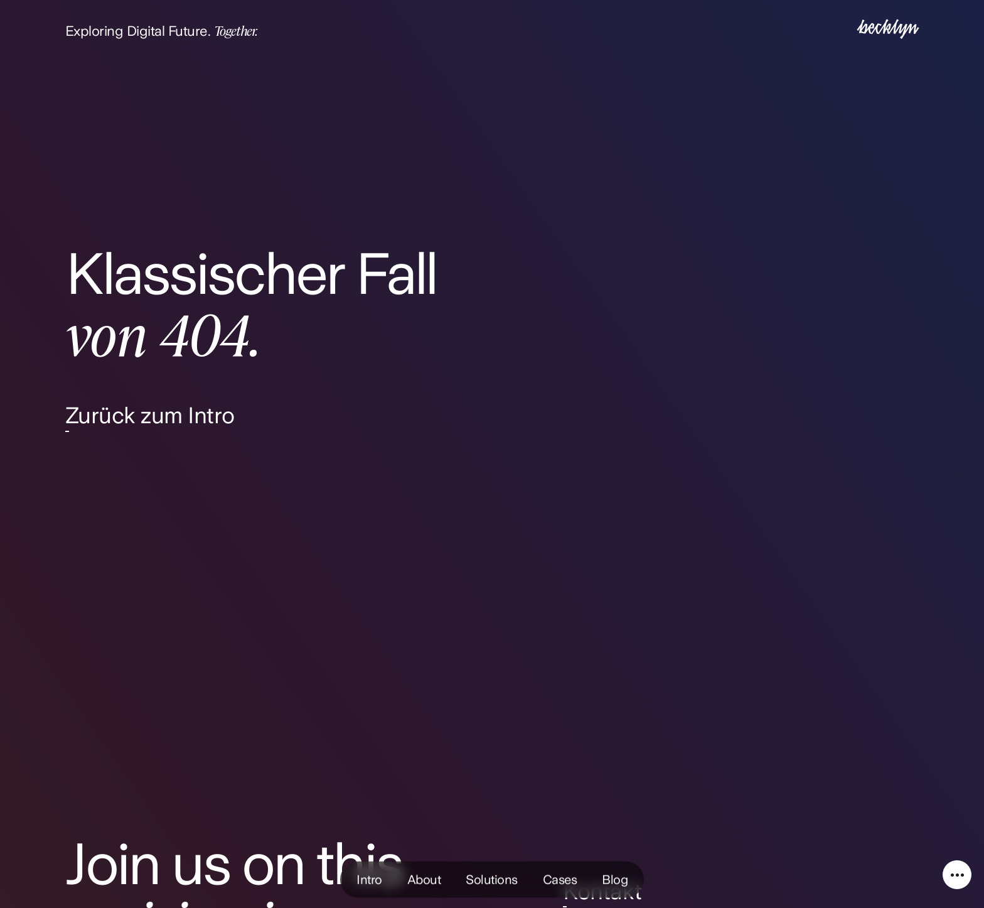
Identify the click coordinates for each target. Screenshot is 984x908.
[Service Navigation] (957, 874)
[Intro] (888, 30)
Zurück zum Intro (150, 415)
